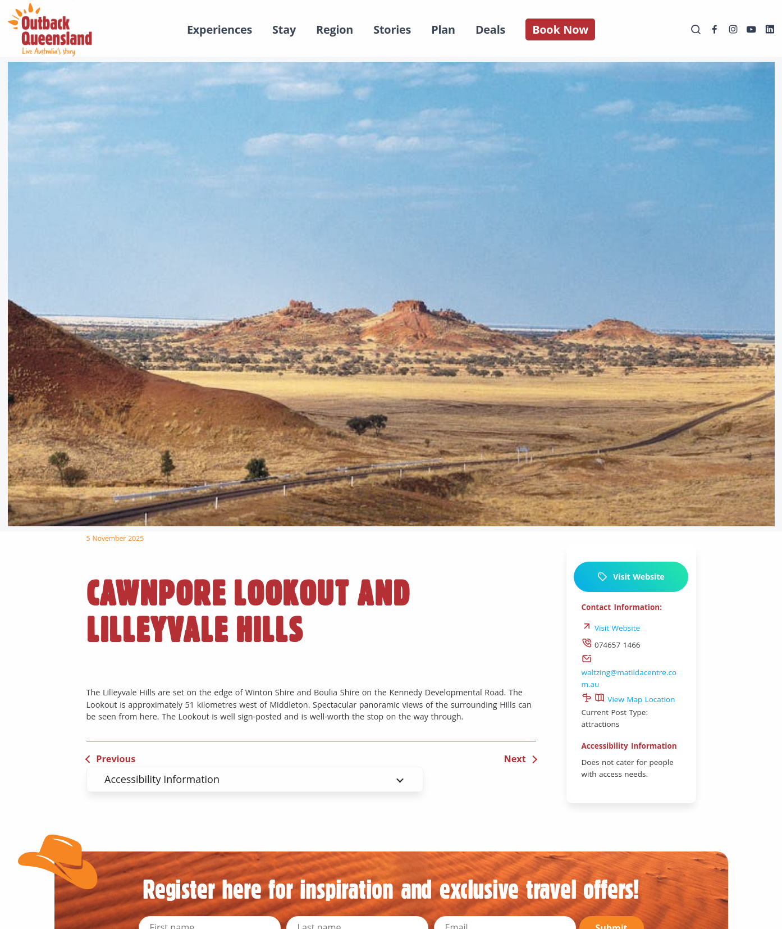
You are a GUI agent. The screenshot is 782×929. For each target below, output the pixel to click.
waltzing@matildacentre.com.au (629, 672)
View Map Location (634, 699)
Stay (284, 29)
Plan (443, 29)
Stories (392, 29)
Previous (115, 759)
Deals (490, 29)
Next (515, 759)
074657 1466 (611, 645)
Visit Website (630, 577)
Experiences (219, 29)
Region (334, 29)
